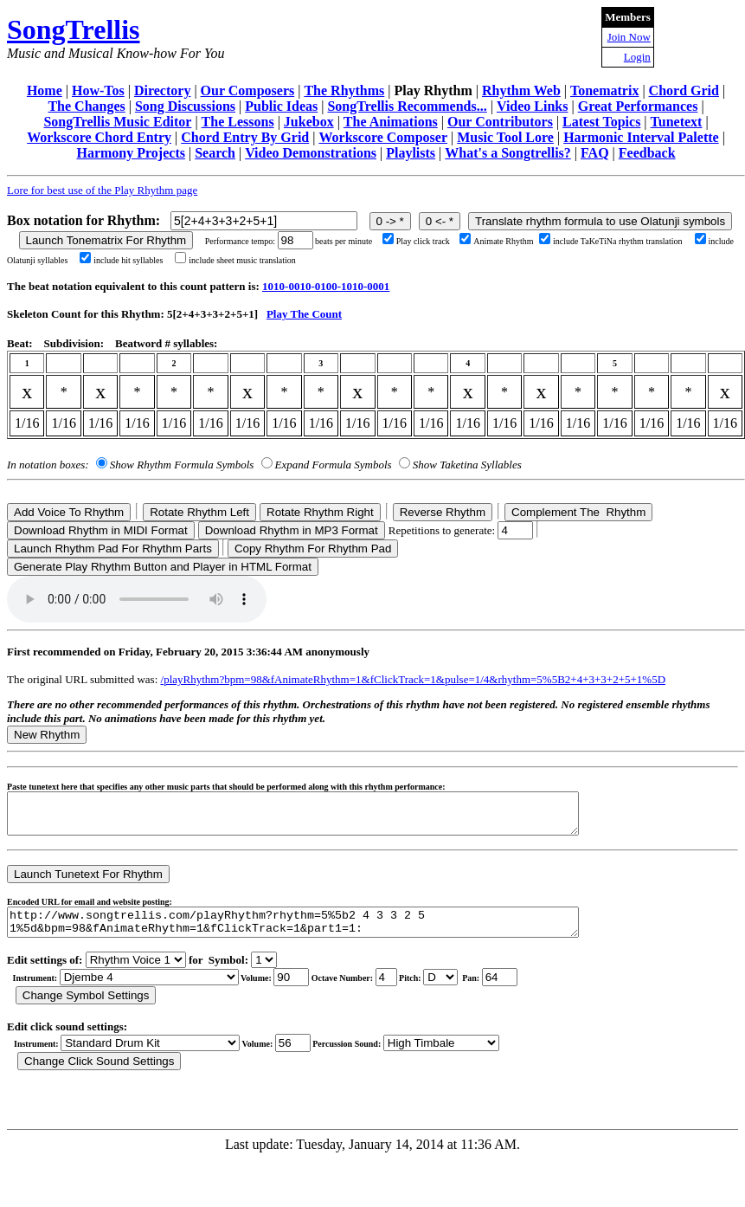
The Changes (86, 106)
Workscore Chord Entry (99, 137)
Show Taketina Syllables (467, 464)
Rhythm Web (521, 90)
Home (44, 90)
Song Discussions (185, 106)
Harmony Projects (130, 152)
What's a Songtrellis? (508, 152)
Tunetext (677, 121)
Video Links (532, 106)
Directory (162, 90)
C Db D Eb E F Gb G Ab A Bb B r (440, 990)
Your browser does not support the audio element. (137, 599)
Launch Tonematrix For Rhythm (106, 240)
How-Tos (98, 90)
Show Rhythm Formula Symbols (182, 464)
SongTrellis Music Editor (117, 121)
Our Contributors (500, 121)
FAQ (595, 152)
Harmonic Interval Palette (641, 137)
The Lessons (238, 121)
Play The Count (304, 313)
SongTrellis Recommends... (406, 106)
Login (637, 56)
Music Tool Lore (505, 137)
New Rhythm (47, 734)
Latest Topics (601, 121)
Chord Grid (684, 90)
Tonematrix (604, 90)
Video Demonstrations (310, 152)
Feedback (647, 152)
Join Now (629, 36)
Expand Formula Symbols (333, 464)
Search (215, 152)
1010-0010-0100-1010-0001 (325, 286)
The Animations (391, 121)
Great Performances (638, 106)
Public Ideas (281, 106)
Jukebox (309, 121)
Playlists (410, 152)
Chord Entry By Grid (245, 137)
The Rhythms (344, 90)
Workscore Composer (382, 137)
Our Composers (248, 90)
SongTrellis (73, 29)
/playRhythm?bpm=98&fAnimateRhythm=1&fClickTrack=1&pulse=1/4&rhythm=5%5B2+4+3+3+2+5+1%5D (413, 679)
